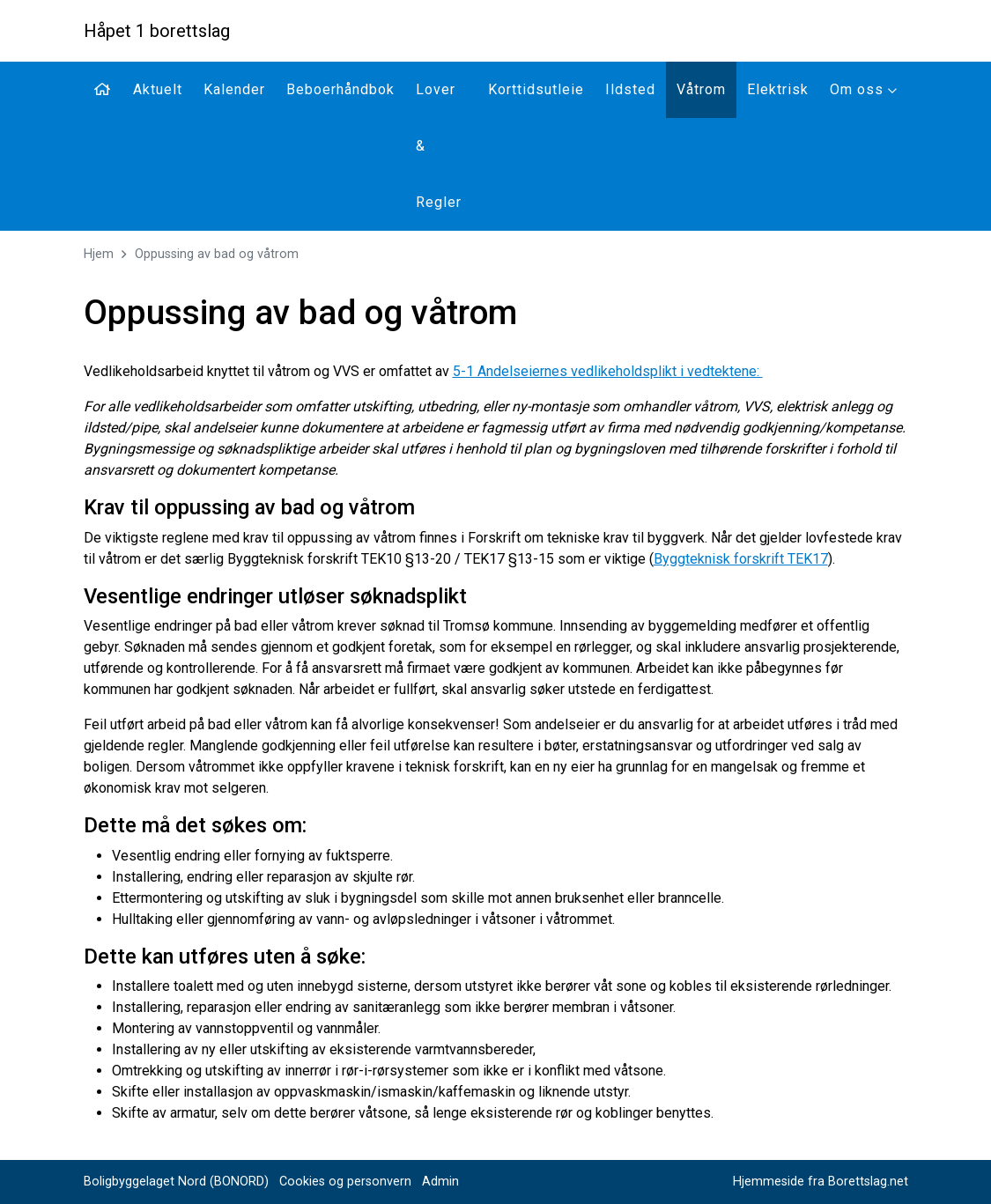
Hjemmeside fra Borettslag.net (820, 1181)
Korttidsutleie (536, 89)
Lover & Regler (439, 146)
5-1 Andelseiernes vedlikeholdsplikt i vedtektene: (608, 371)
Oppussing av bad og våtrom (217, 254)
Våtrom (701, 89)
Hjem (99, 254)
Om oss (864, 89)
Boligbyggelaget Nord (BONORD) (176, 1181)
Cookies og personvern (345, 1181)
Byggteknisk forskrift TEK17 (741, 558)
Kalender (234, 89)
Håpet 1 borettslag (157, 30)
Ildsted (630, 89)
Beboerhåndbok (340, 89)
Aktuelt (157, 89)
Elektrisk (778, 89)
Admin (440, 1181)
